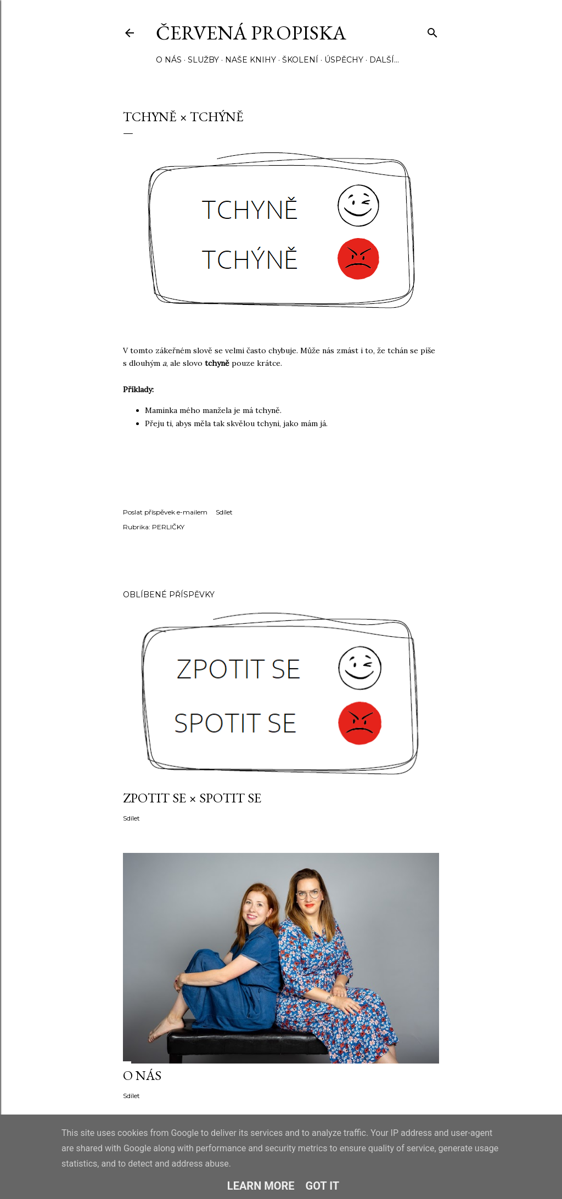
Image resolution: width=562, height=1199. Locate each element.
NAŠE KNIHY (250, 60)
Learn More (261, 1185)
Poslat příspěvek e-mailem (165, 512)
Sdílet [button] (224, 512)
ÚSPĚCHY (343, 60)
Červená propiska (251, 33)
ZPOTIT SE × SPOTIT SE (192, 797)
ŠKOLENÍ (300, 60)
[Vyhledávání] (432, 30)
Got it (323, 1185)
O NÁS (169, 60)
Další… (384, 60)
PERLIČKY (168, 527)
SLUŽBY (203, 60)
